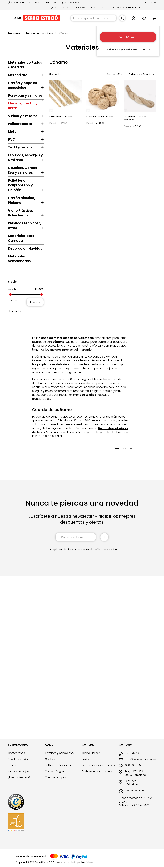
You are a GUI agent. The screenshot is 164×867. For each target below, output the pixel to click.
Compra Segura (55, 776)
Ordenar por (135, 74)
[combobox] (93, 18)
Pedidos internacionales (97, 776)
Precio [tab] (12, 449)
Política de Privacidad (58, 770)
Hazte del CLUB (99, 7)
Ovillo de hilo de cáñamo (100, 116)
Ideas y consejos (18, 776)
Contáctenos (16, 757)
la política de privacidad (104, 716)
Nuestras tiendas (18, 764)
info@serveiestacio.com (43, 2)
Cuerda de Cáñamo (60, 116)
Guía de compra (55, 782)
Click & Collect (91, 757)
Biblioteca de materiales (127, 7)
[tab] (26, 76)
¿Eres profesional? (60, 7)
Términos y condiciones (60, 757)
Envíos (86, 764)
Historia (12, 770)
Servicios (81, 7)
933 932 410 (16, 2)
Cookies (50, 764)
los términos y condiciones (74, 716)
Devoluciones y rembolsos (98, 770)
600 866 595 (70, 2)
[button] (150, 2)
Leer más (120, 615)
